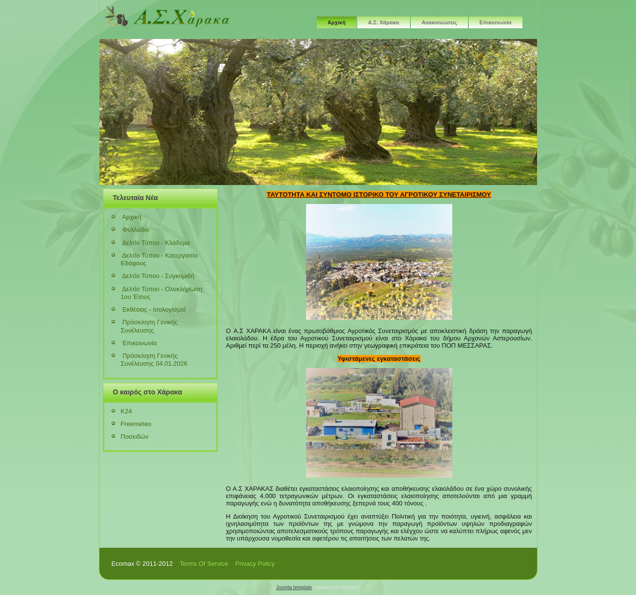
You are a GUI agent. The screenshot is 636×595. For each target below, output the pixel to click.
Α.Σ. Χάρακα (383, 22)
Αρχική (337, 22)
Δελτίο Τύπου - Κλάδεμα (156, 242)
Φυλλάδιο (135, 229)
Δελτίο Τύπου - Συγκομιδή (158, 275)
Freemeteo (136, 424)
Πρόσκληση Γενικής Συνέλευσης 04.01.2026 (154, 359)
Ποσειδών (135, 436)
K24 (126, 411)
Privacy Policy (255, 563)
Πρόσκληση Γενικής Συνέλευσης (149, 326)
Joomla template (294, 587)
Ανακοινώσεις (439, 22)
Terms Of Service (204, 563)
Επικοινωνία (496, 22)
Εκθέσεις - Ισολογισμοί (154, 309)
